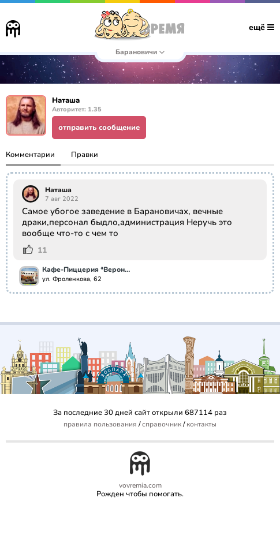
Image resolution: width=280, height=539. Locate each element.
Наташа (58, 189)
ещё (261, 27)
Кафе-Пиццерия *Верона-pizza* (87, 270)
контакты (201, 424)
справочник (161, 424)
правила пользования (100, 424)
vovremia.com (140, 485)
